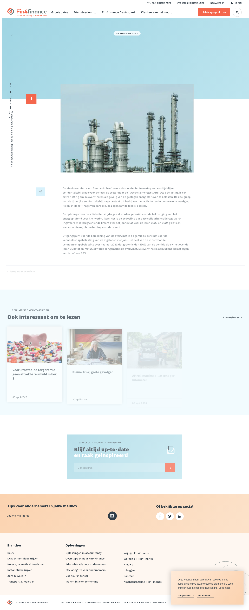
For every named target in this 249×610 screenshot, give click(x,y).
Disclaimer (66, 602)
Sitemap (133, 602)
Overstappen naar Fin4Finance (84, 558)
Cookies (121, 602)
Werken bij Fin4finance (190, 3)
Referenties (159, 602)
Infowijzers (217, 3)
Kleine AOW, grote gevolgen (92, 380)
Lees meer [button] (224, 587)
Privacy (79, 602)
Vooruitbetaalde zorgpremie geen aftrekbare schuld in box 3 (34, 381)
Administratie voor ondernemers (86, 564)
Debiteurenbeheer (76, 575)
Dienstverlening (85, 12)
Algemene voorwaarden (100, 602)
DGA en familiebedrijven (22, 558)
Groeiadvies (59, 12)
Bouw (10, 553)
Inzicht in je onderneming (81, 581)
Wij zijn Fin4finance (159, 3)
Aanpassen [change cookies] (184, 595)
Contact (129, 576)
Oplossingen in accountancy (83, 553)
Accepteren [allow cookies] (204, 595)
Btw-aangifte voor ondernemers (85, 570)
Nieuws (128, 564)
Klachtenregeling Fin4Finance (143, 581)
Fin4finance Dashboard (118, 12)
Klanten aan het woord (157, 12)
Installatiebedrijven (19, 570)
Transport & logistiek (20, 581)
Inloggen (129, 570)
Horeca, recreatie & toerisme (25, 564)
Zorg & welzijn (16, 575)
